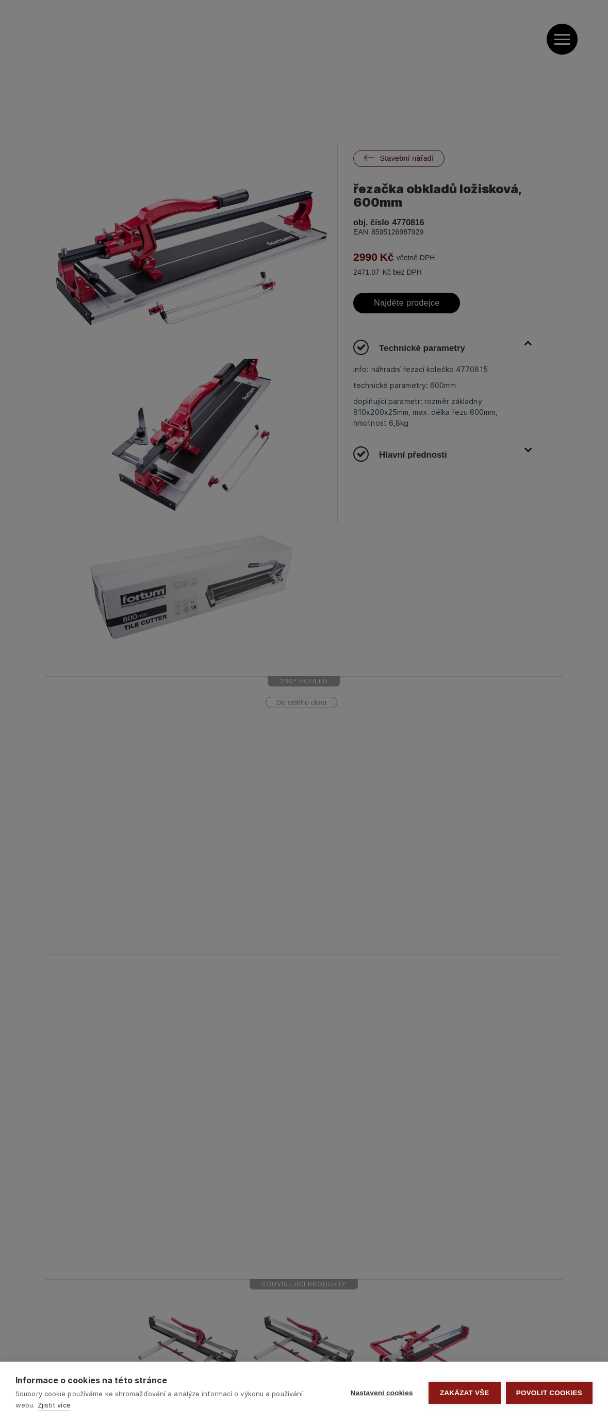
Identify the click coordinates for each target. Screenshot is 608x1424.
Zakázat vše (464, 1393)
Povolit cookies (549, 1393)
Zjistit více (54, 1405)
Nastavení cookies (382, 1393)
